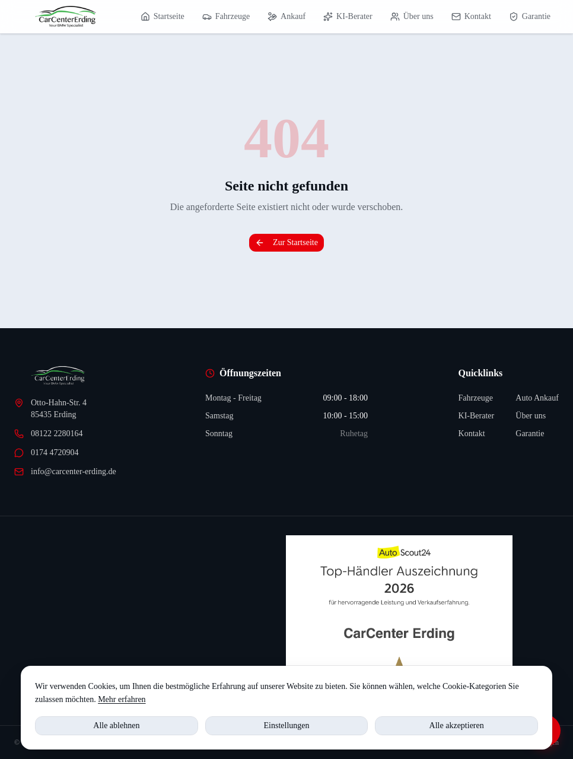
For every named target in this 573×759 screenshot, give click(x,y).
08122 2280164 (48, 434)
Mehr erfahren (121, 699)
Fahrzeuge (226, 16)
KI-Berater (348, 16)
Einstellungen (287, 725)
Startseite (162, 16)
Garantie (529, 16)
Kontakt (471, 16)
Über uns (412, 16)
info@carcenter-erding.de (65, 472)
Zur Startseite (286, 242)
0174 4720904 (46, 453)
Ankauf (286, 16)
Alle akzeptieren (456, 725)
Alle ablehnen (116, 725)
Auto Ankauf (537, 397)
